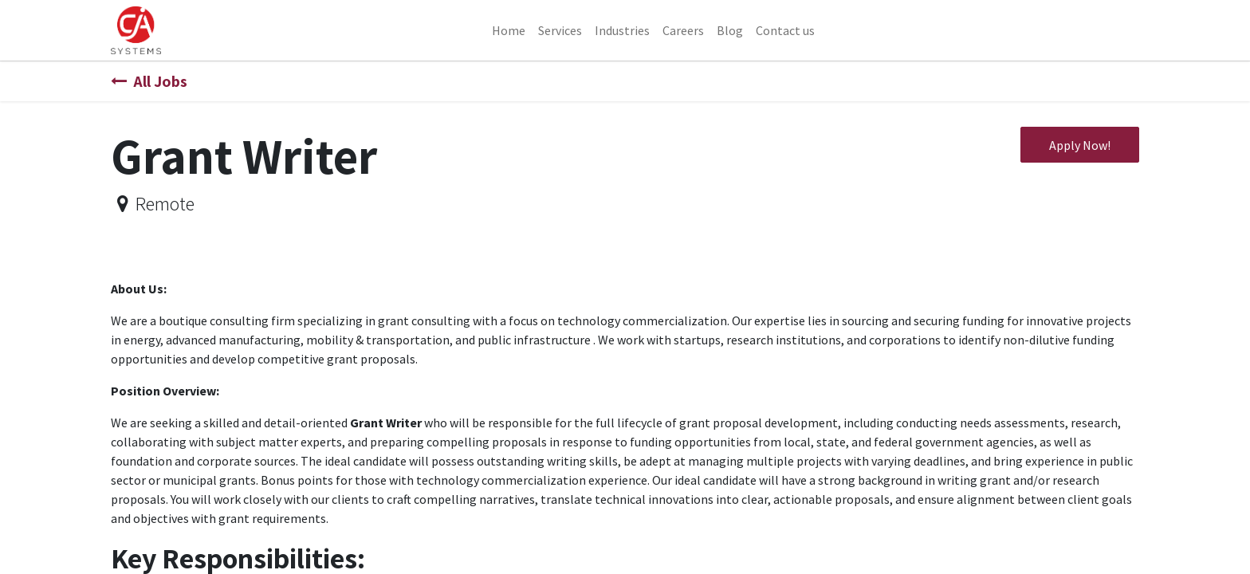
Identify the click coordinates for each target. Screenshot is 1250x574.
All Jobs (149, 81)
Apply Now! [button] (1079, 145)
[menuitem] (508, 30)
